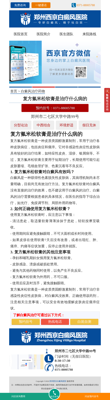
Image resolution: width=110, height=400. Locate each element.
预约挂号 (26, 322)
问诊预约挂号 (92, 396)
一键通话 (41, 5)
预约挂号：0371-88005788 (55, 108)
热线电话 (55, 322)
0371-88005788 (86, 5)
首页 (13, 91)
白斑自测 (84, 322)
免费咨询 (20, 5)
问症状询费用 (18, 396)
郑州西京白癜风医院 (57, 381)
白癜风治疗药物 (33, 91)
